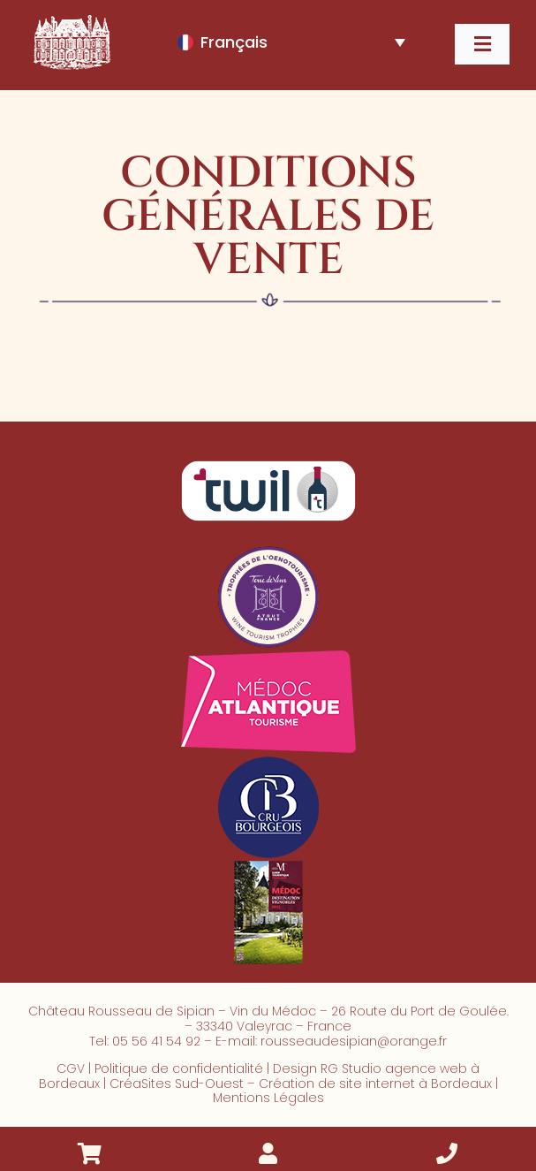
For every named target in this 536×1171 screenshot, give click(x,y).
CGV (71, 1068)
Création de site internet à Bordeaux (375, 1083)
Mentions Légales (268, 1097)
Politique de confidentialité (178, 1068)
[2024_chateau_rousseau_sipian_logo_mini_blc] (70, 18)
